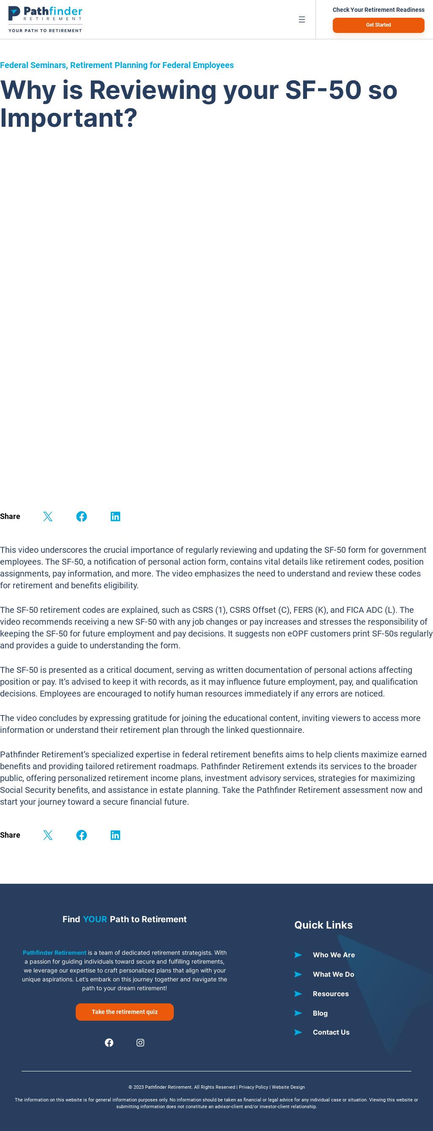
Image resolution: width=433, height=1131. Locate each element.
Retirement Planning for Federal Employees (152, 65)
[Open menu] (302, 19)
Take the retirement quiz (125, 1011)
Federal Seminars (33, 65)
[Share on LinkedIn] (115, 516)
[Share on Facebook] (81, 516)
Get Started (378, 25)
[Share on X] (47, 516)
